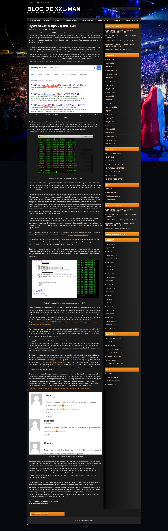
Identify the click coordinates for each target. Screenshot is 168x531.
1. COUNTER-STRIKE (34, 20)
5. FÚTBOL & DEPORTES (87, 20)
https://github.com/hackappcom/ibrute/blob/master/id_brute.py (51, 131)
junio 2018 (109, 85)
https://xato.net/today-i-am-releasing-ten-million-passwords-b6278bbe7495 (74, 331)
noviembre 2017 (111, 100)
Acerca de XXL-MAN (43, 2)
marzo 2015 (110, 125)
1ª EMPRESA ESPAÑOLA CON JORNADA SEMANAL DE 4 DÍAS (120, 45)
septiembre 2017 (112, 107)
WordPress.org (111, 200)
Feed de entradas (112, 192)
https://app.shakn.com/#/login (78, 235)
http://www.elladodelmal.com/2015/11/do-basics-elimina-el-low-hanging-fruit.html (56, 61)
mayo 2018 (110, 89)
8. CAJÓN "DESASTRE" (132, 20)
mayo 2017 (110, 122)
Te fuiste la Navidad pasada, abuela (118, 50)
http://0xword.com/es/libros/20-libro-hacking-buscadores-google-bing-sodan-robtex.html (59, 388)
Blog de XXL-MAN (86, 520)
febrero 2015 (110, 129)
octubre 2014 (110, 144)
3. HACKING (57, 20)
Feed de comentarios (113, 196)
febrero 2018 (110, 92)
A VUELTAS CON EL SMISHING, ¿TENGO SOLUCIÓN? (121, 36)
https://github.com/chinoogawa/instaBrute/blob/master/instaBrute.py (56, 357)
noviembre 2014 (111, 140)
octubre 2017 (110, 103)
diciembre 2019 (111, 70)
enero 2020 (110, 67)
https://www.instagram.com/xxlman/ (55, 362)
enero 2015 (110, 133)
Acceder (109, 189)
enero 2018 (110, 96)
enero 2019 (110, 78)
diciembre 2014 (111, 136)
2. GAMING (47, 20)
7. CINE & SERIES (117, 20)
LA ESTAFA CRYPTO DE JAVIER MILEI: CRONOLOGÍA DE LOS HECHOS (120, 31)
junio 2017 (109, 118)
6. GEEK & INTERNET (103, 20)
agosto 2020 (110, 63)
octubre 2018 (110, 81)
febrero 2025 (110, 59)
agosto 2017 (110, 111)
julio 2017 (109, 114)
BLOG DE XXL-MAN (54, 9)
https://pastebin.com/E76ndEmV (90, 329)
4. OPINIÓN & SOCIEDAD (70, 20)
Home (31, 2)
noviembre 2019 (111, 74)
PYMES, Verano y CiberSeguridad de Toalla (121, 41)
